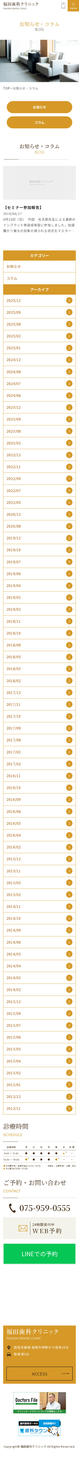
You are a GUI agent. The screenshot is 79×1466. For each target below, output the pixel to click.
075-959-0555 (44, 1207)
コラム (39, 122)
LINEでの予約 (39, 1253)
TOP (6, 88)
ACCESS (39, 1374)
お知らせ (39, 107)
